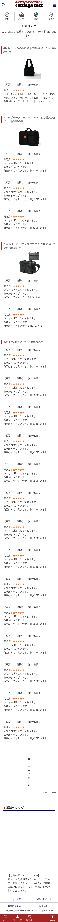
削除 (19, 84)
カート (5, 918)
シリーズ (22, 16)
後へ (29, 784)
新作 (7, 16)
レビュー (51, 16)
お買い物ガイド (43, 899)
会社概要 (43, 905)
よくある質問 (14, 899)
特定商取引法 (14, 905)
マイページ (17, 918)
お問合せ (29, 918)
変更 (8, 84)
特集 (36, 16)
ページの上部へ (50, 792)
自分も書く (35, 84)
